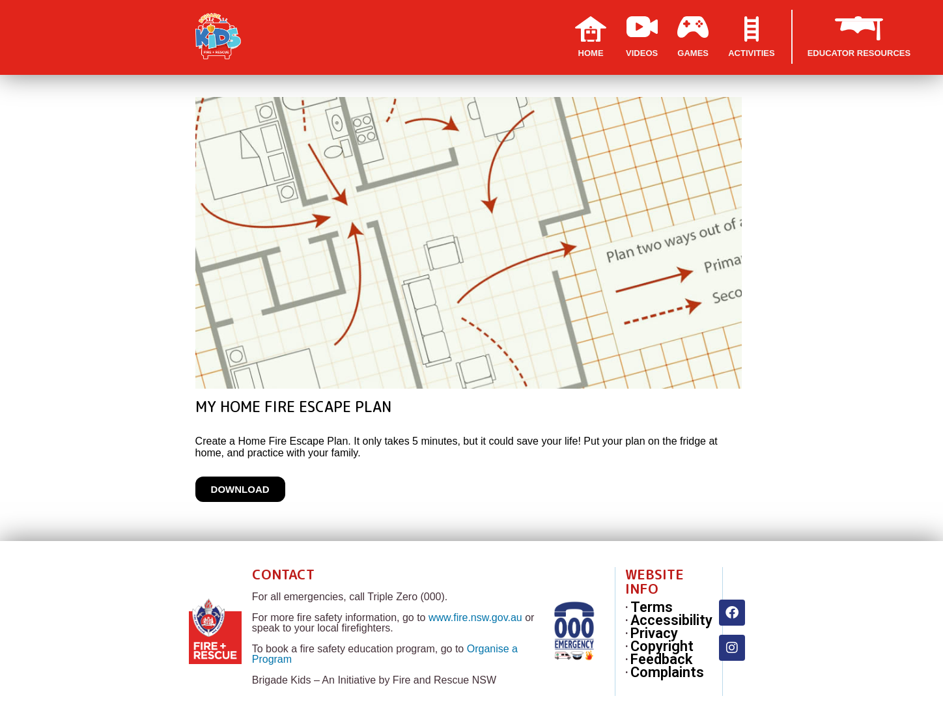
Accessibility (671, 620)
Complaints (667, 672)
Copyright (662, 646)
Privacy (654, 633)
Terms (651, 607)
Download (240, 489)
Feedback (661, 659)
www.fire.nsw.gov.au (475, 617)
